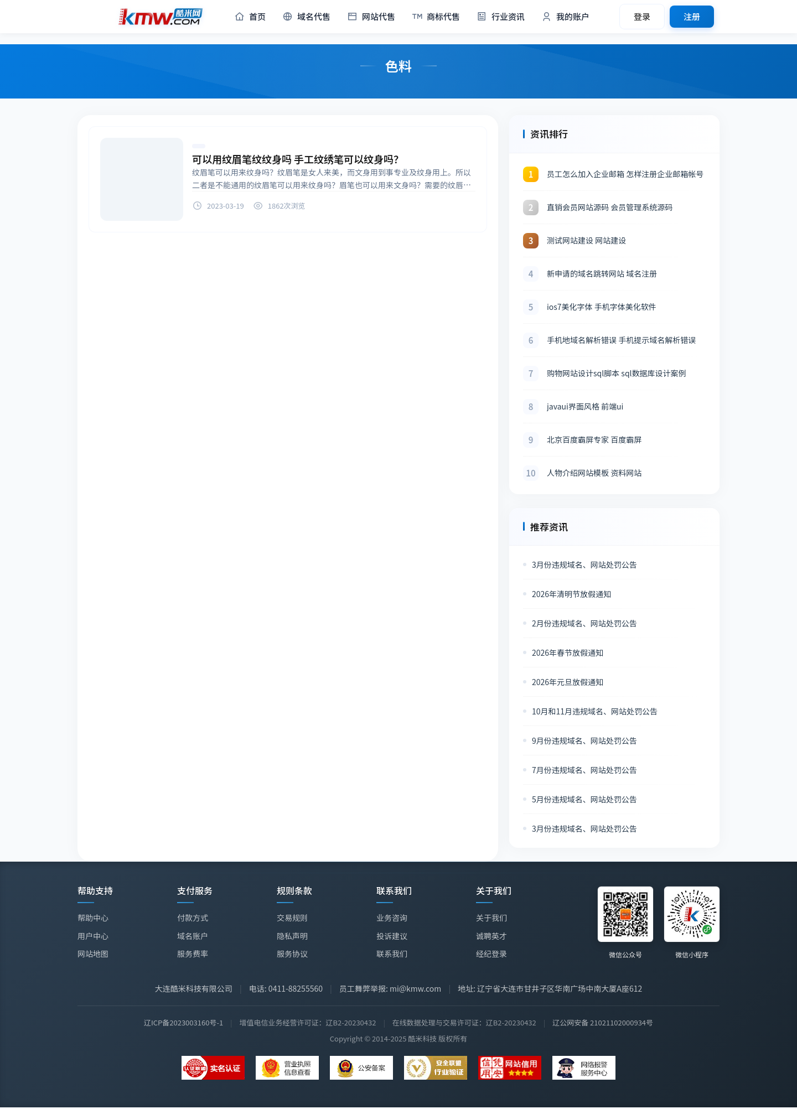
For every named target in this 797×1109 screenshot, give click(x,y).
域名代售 (306, 17)
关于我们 (491, 918)
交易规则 (292, 917)
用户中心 (92, 935)
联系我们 (391, 953)
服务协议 (292, 953)
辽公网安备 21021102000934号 (602, 1022)
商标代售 (436, 17)
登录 (642, 16)
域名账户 (192, 935)
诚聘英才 (491, 936)
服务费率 (192, 953)
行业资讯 (501, 17)
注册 (692, 16)
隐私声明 (292, 935)
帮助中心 (92, 917)
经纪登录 (491, 954)
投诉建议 (391, 935)
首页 (250, 17)
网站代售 (371, 17)
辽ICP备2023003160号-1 (183, 1022)
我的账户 (565, 17)
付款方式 (192, 917)
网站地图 (92, 953)
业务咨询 (391, 918)
